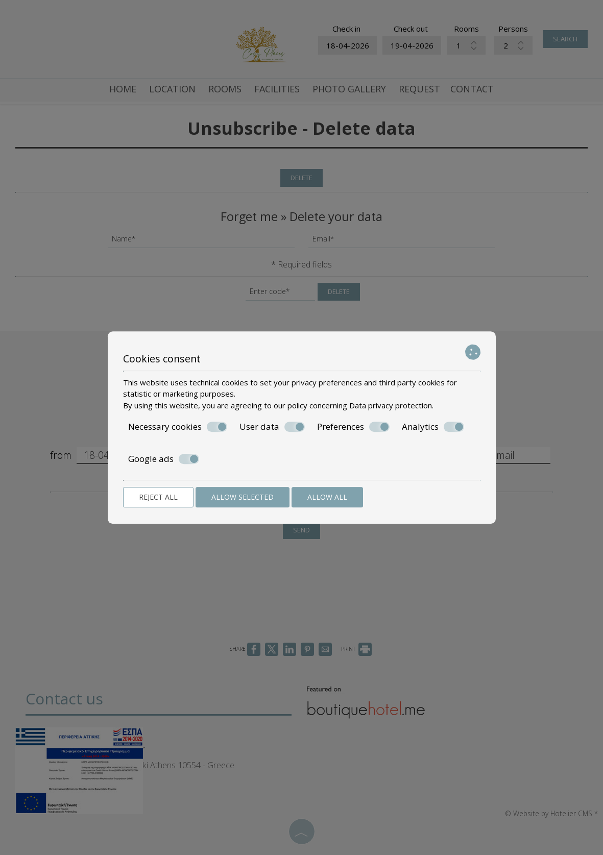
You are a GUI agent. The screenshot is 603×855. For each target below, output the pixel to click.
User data (272, 426)
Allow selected (242, 497)
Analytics (433, 426)
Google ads (163, 459)
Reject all (158, 497)
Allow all (327, 497)
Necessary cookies (177, 426)
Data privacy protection (390, 405)
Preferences (353, 426)
